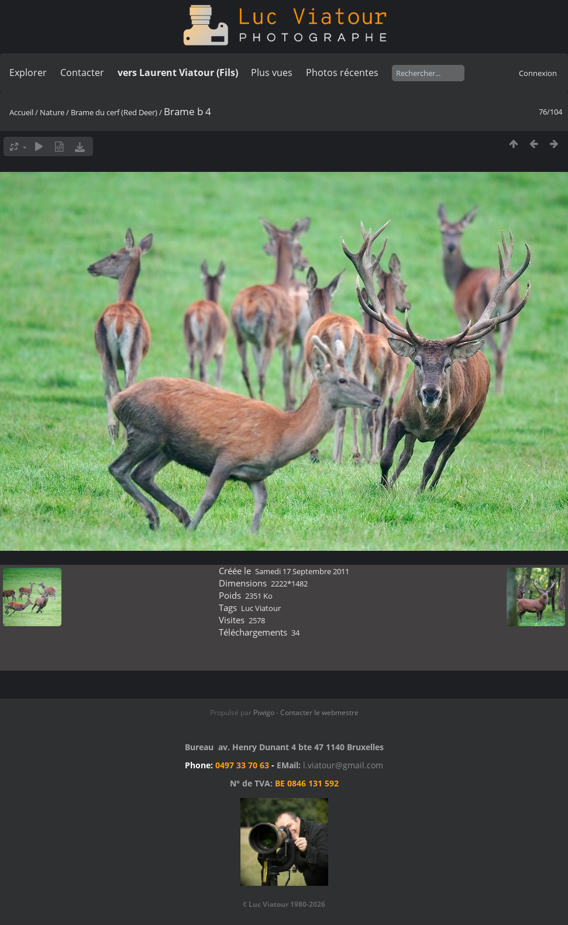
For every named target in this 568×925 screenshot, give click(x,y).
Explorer (28, 72)
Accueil (21, 112)
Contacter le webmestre (319, 712)
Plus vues (271, 72)
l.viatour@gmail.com (343, 765)
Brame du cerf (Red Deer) (114, 112)
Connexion (538, 73)
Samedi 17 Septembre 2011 (302, 571)
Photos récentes (342, 72)
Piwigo (263, 712)
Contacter (82, 72)
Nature (52, 112)
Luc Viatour (261, 608)
